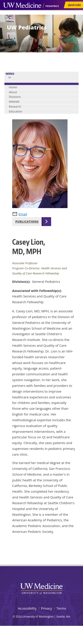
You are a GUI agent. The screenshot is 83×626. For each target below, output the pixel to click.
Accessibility (27, 608)
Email (23, 214)
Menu (10, 74)
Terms (61, 608)
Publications (27, 221)
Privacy (46, 608)
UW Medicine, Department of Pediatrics (31, 14)
